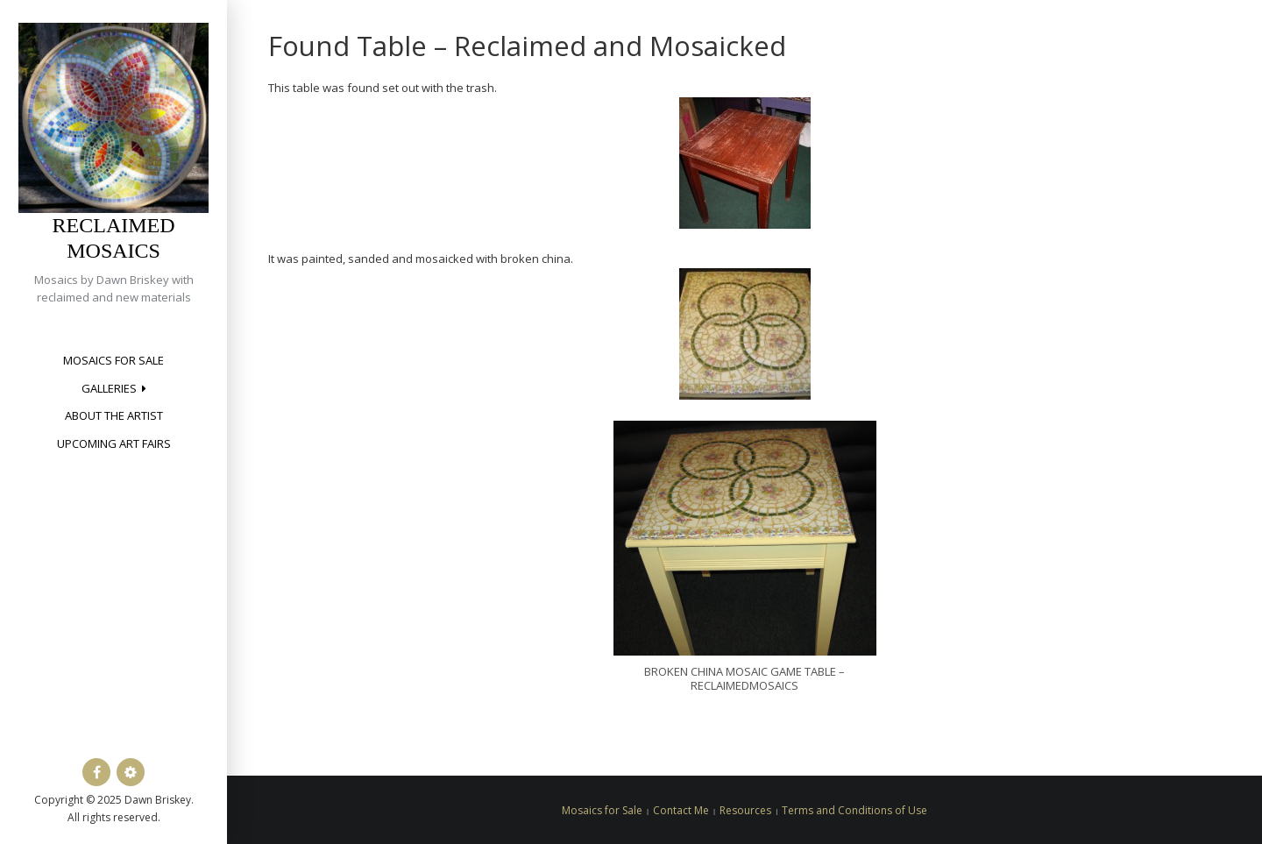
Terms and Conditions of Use (854, 810)
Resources (745, 810)
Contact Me (681, 810)
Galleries (109, 388)
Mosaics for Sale (113, 360)
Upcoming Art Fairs (114, 443)
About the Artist (114, 415)
